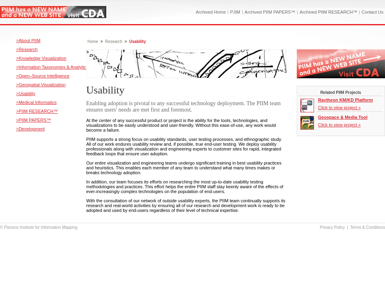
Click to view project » (339, 107)
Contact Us (372, 12)
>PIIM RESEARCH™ (37, 111)
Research (113, 41)
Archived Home (211, 12)
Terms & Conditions (367, 227)
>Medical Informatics (36, 102)
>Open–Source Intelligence (42, 75)
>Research (27, 49)
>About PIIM (28, 40)
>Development (30, 128)
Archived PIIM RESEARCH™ (328, 12)
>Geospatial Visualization (41, 84)
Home (92, 41)
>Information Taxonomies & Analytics (52, 67)
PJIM (235, 12)
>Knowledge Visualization (41, 58)
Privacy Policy (332, 227)
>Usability (25, 93)
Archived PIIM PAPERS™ (270, 12)
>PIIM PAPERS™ (33, 120)
